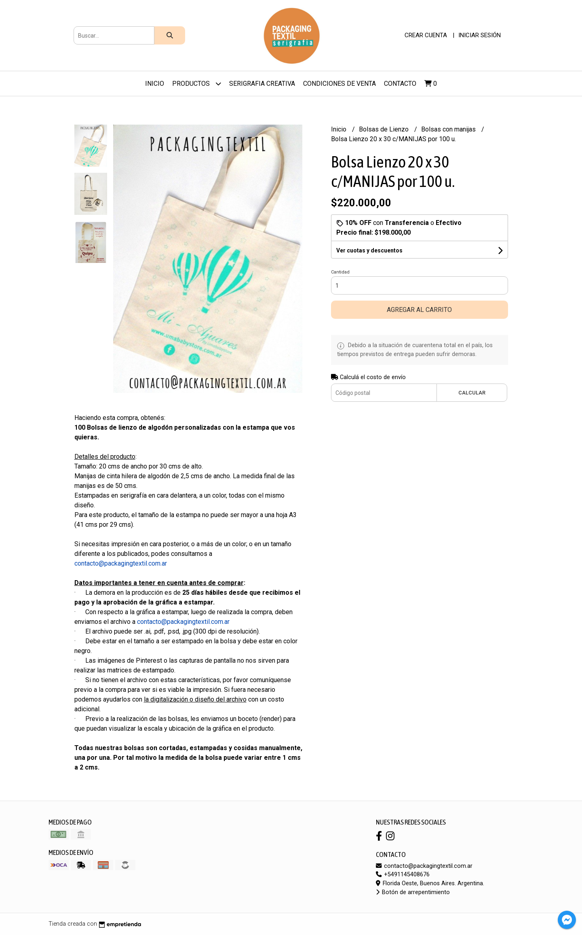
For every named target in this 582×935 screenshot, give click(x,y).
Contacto (400, 83)
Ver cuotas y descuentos (369, 250)
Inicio (154, 83)
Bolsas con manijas (449, 129)
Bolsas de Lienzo (384, 129)
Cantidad (340, 272)
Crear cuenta (426, 35)
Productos (196, 83)
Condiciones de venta (339, 83)
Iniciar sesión (479, 35)
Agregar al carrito (419, 310)
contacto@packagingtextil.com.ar (424, 866)
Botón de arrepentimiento (413, 892)
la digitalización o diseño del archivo (195, 699)
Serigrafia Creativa (262, 83)
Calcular (471, 393)
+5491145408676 (403, 874)
